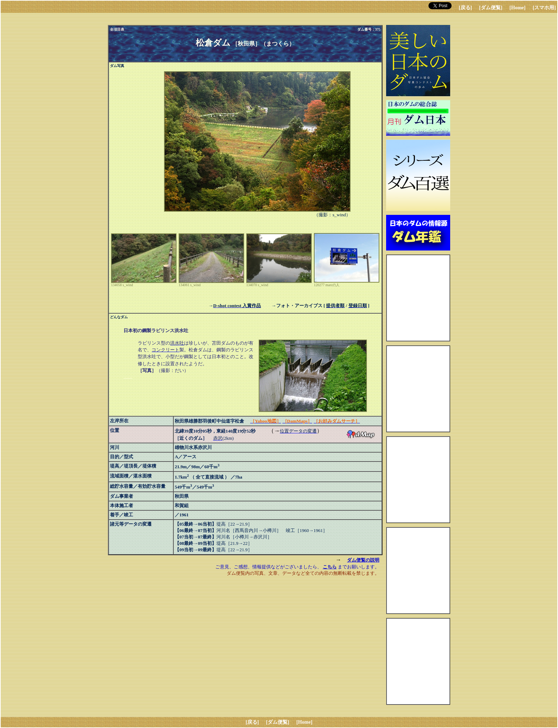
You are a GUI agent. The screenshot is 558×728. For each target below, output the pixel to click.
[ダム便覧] (490, 7)
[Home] (518, 7)
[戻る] (465, 7)
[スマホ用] (544, 7)
